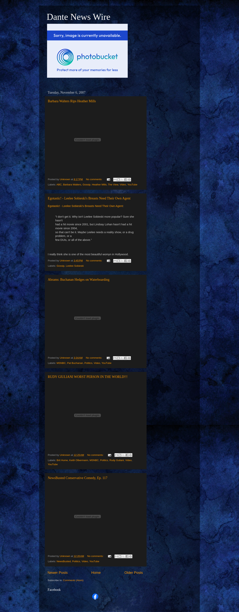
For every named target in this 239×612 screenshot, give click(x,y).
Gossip (86, 184)
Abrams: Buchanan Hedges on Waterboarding (78, 279)
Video (123, 184)
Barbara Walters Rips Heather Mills (72, 101)
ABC (59, 184)
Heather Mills (99, 184)
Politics (88, 363)
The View (113, 184)
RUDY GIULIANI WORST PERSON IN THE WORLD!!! (88, 377)
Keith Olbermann (78, 460)
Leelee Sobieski (75, 265)
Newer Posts (58, 573)
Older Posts (133, 573)
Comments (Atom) (73, 580)
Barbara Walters (72, 184)
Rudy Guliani (116, 460)
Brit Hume (62, 460)
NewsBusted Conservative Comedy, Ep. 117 (77, 478)
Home (96, 573)
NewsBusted (64, 561)
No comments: (94, 179)
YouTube (132, 184)
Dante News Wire (78, 17)
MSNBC (61, 363)
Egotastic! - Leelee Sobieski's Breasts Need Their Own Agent (89, 198)
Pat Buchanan (75, 363)
